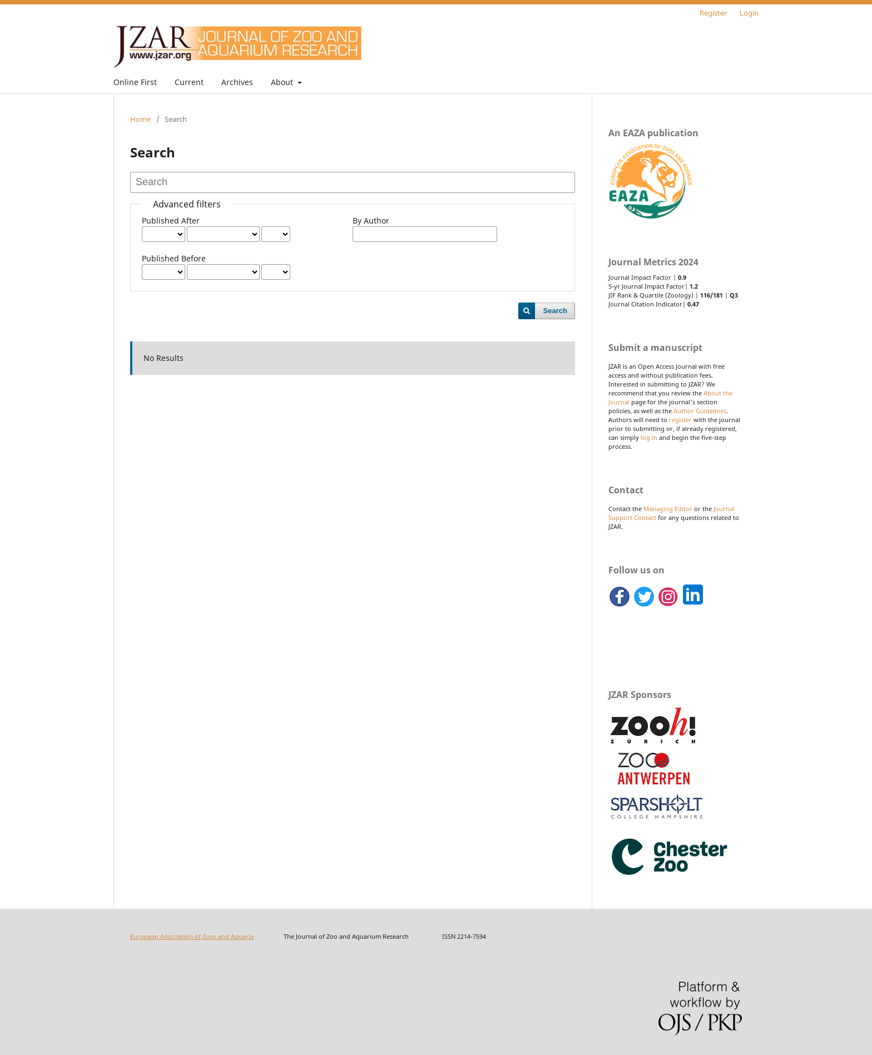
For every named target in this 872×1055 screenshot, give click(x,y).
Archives (237, 82)
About (283, 82)
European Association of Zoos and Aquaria (192, 936)
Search (555, 310)
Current (189, 82)
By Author (371, 220)
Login (749, 13)
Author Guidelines (699, 411)
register (680, 420)
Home (140, 119)
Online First (135, 82)
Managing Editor (667, 509)
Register (713, 13)
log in (649, 438)
